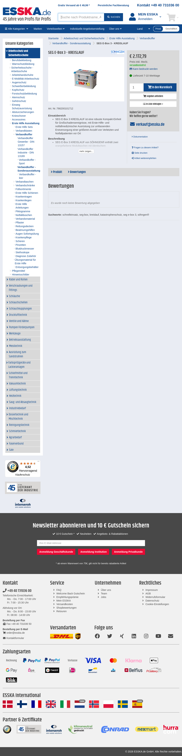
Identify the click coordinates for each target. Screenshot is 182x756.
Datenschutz (152, 600)
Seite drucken (140, 153)
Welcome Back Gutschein (70, 593)
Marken (38, 28)
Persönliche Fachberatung (113, 5)
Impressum (151, 590)
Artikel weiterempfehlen (144, 158)
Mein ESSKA (63, 600)
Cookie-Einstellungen (157, 604)
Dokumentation (140, 137)
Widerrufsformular (155, 597)
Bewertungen (77, 172)
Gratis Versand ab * (74, 5)
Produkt (56, 172)
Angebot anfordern (153, 96)
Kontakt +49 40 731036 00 (158, 5)
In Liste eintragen (153, 104)
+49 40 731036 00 (17, 591)
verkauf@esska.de (147, 124)
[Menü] (38, 462)
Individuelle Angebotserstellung (87, 28)
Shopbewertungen (66, 607)
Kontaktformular (13, 638)
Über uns (106, 590)
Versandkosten (64, 604)
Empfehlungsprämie (67, 597)
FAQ (58, 590)
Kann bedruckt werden (144, 68)
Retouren (61, 611)
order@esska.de (14, 632)
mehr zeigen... (86, 151)
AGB (148, 593)
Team (104, 593)
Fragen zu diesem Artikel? (145, 147)
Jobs (103, 597)
